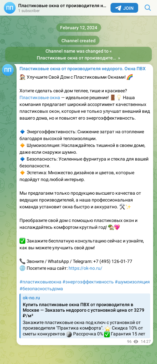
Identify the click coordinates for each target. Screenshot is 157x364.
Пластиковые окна (40, 97)
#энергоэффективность (88, 281)
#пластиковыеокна (40, 281)
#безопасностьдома (41, 288)
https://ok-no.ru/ (85, 268)
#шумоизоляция (132, 281)
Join (124, 8)
